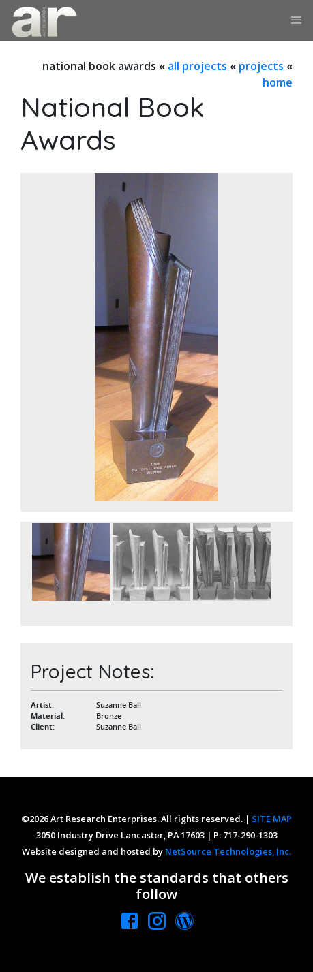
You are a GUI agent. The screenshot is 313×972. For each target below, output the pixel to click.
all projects (197, 66)
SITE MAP (272, 819)
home (278, 82)
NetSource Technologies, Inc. (228, 851)
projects (261, 66)
